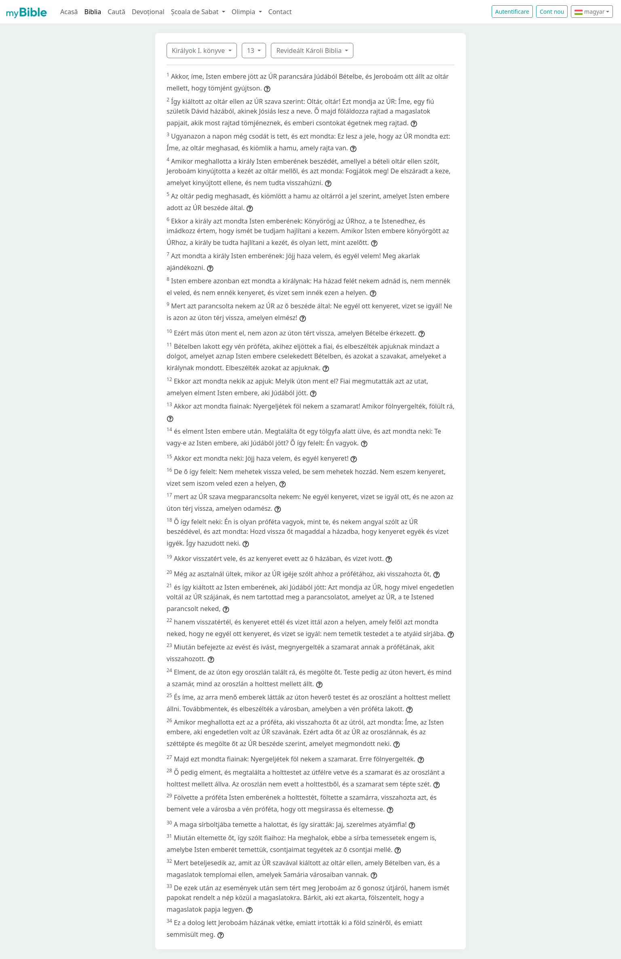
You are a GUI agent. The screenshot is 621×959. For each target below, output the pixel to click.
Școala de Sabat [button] (195, 11)
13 (251, 50)
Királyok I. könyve (199, 50)
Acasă (69, 11)
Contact (280, 11)
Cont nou (552, 11)
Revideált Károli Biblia (309, 50)
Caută (116, 11)
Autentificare (512, 11)
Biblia (92, 11)
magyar (589, 11)
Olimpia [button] (244, 11)
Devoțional (148, 11)
